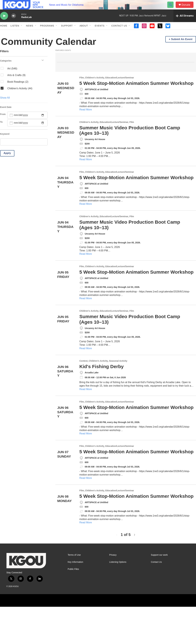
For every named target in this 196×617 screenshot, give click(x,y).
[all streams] (184, 23)
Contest (83, 371)
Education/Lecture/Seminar (119, 88)
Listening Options (117, 572)
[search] (24, 152)
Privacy (113, 565)
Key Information (75, 572)
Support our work (159, 565)
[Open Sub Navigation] (21, 33)
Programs (47, 33)
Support (67, 33)
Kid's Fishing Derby (101, 376)
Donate (188, 8)
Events (100, 33)
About (84, 33)
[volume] (13, 22)
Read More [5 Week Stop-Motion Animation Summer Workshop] (85, 119)
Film (81, 88)
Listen (15, 33)
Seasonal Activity (118, 371)
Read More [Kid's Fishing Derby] (85, 399)
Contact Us (119, 33)
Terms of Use (74, 565)
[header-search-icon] (172, 8)
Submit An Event (182, 49)
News (29, 33)
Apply (7, 163)
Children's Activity (94, 88)
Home (3, 33)
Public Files (73, 579)
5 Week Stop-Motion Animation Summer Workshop (136, 93)
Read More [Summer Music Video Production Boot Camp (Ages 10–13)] (85, 169)
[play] (4, 23)
